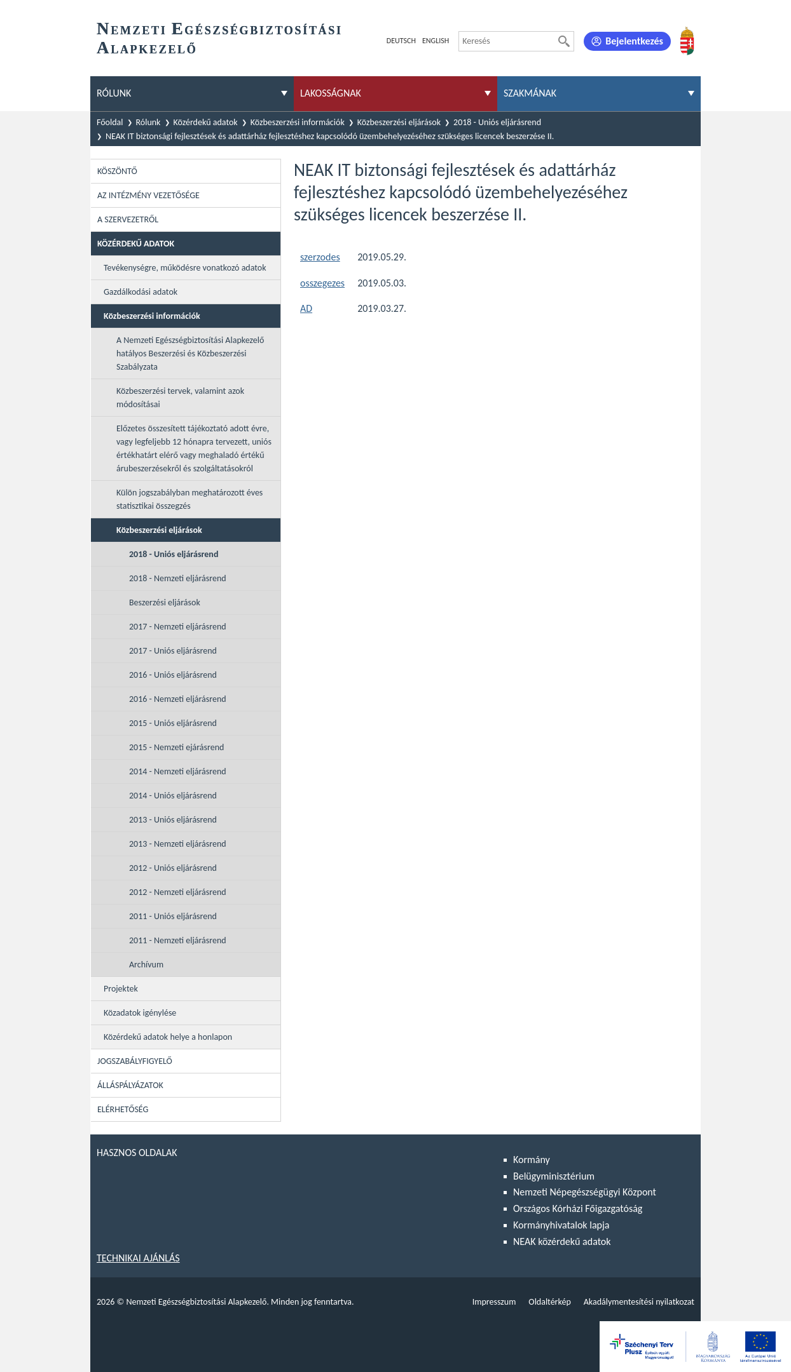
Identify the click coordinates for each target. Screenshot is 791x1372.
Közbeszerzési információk (298, 122)
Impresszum (494, 1301)
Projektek (121, 988)
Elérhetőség (122, 1109)
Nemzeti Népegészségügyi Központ (584, 1192)
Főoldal (110, 122)
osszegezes (322, 283)
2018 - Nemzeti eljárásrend (177, 578)
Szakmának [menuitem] (530, 93)
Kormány (531, 1159)
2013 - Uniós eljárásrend (173, 819)
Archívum (146, 964)
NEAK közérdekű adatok (562, 1241)
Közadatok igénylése (140, 1012)
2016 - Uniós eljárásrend (173, 674)
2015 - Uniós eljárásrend (173, 723)
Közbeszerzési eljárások (399, 122)
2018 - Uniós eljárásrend (497, 122)
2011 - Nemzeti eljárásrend (177, 940)
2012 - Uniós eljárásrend (173, 868)
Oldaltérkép (549, 1301)
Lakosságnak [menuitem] (330, 93)
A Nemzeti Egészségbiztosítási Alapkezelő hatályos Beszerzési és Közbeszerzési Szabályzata (190, 353)
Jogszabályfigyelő (134, 1061)
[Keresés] (564, 41)
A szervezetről (127, 219)
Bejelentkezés (634, 41)
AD (306, 308)
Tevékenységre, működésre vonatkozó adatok (185, 267)
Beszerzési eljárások (164, 602)
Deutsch (401, 40)
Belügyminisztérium (554, 1176)
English (435, 40)
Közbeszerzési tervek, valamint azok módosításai (180, 398)
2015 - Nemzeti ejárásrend (176, 747)
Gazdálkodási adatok (140, 291)
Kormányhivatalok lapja (561, 1225)
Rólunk (148, 122)
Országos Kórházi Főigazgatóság (577, 1208)
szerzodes (320, 257)
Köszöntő (117, 171)
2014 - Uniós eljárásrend (173, 795)
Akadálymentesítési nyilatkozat (639, 1301)
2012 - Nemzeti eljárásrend (177, 892)
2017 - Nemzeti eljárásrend (177, 626)
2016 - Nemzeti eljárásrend (177, 699)
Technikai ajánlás (138, 1258)
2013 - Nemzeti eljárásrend (177, 843)
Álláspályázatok (130, 1085)
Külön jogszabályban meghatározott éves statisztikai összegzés (189, 499)
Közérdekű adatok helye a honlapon (168, 1037)
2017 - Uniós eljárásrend (173, 650)
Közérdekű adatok (206, 122)
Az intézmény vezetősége (148, 195)
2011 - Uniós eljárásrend (173, 916)
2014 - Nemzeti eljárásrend (177, 771)
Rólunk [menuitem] (114, 93)
